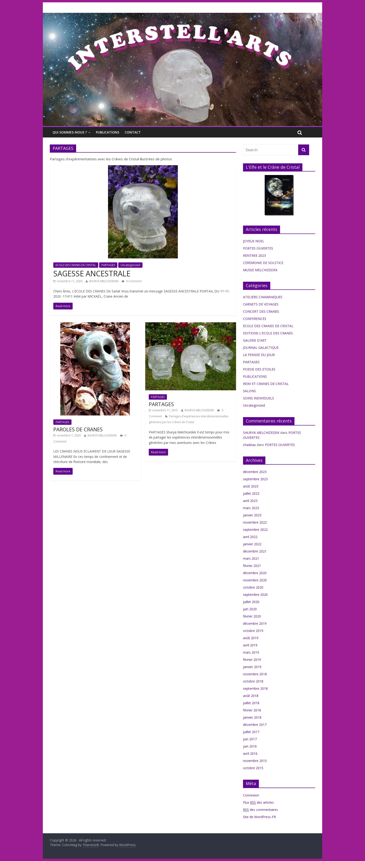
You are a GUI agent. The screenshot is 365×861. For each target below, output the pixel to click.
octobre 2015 (253, 768)
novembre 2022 (255, 522)
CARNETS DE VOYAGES (260, 304)
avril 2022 (250, 537)
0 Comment (132, 281)
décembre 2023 (255, 472)
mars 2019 (251, 652)
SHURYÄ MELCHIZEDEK (103, 281)
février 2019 (252, 659)
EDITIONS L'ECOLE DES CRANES (268, 333)
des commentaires (260, 809)
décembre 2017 (255, 724)
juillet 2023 (251, 493)
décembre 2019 (255, 623)
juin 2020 (250, 609)
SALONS (249, 391)
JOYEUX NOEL (253, 241)
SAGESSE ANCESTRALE (91, 273)
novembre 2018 (255, 674)
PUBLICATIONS (107, 132)
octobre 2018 (253, 681)
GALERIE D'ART (255, 340)
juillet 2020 (251, 602)
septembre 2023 (255, 479)
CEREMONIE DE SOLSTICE (263, 263)
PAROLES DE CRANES (78, 429)
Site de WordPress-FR (259, 817)
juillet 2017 (251, 732)
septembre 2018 (255, 688)
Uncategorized (130, 265)
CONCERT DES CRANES (261, 311)
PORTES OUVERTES (258, 248)
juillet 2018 (251, 703)
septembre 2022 (255, 529)
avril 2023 (250, 500)
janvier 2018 (252, 717)
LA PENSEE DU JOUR (259, 355)
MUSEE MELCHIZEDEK (260, 270)
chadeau (249, 445)
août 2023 (250, 486)
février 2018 (252, 710)
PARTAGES (108, 265)
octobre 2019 (253, 630)
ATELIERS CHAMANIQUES (262, 297)
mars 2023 (251, 508)
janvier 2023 (252, 515)
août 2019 (250, 638)
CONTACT (133, 132)
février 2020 (252, 616)
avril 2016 (250, 753)
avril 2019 (250, 645)
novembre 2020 (255, 580)
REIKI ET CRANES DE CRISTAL (266, 383)
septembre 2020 (255, 594)
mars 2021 (251, 558)
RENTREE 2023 (254, 255)
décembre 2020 (255, 573)
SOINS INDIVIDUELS (258, 398)
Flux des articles (258, 802)
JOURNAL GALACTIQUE (261, 347)
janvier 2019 (252, 667)
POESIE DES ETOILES (259, 369)
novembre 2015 (255, 760)
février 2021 (252, 565)
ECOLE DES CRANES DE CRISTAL (76, 265)
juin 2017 (250, 739)
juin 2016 (250, 746)
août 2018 (250, 695)
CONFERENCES (254, 318)
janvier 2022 (252, 544)
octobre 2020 (253, 587)
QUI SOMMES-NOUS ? (70, 132)
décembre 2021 (255, 551)
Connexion (251, 795)
